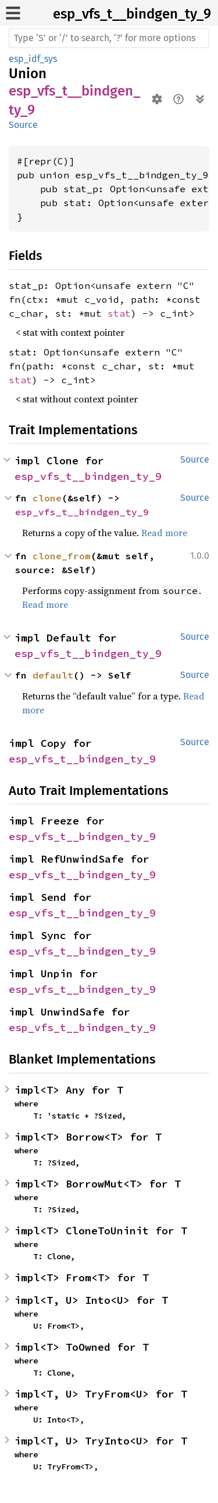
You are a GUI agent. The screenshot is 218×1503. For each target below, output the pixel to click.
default (53, 675)
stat (119, 313)
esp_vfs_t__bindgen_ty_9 (132, 14)
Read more (164, 532)
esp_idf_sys (33, 58)
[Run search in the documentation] (109, 38)
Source (23, 124)
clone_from (62, 556)
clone (47, 498)
